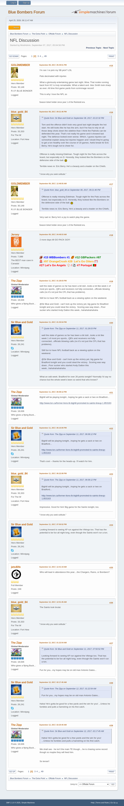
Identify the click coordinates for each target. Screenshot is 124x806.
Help (92, 803)
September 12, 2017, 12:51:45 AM (53, 602)
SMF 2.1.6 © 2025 (13, 803)
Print (111, 56)
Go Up (12, 772)
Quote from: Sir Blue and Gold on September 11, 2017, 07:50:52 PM (74, 649)
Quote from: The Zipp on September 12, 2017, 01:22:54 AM (70, 689)
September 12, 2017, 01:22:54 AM (53, 643)
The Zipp (16, 280)
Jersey (15, 234)
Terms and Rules (102, 803)
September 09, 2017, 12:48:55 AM (53, 184)
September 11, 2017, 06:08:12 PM (53, 392)
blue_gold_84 (19, 111)
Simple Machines (28, 803)
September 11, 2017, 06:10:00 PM (53, 428)
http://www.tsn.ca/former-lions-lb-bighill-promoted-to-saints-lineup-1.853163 (75, 403)
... (43, 56)
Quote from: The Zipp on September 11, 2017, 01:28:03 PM (70, 328)
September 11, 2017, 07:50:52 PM (53, 524)
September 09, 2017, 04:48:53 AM (53, 234)
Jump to (73, 784)
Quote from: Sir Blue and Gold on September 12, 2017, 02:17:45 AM (74, 731)
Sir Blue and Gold (22, 322)
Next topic (108, 48)
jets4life (16, 567)
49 (45, 56)
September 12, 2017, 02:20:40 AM (53, 725)
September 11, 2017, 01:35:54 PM (53, 322)
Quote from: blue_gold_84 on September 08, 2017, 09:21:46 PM (72, 190)
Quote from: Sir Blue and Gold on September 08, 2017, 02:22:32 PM (74, 118)
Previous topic (93, 48)
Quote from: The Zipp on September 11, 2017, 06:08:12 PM (70, 434)
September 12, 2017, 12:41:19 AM (53, 567)
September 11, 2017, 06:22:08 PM (53, 473)
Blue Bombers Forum (26, 12)
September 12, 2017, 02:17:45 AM (53, 682)
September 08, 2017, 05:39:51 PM (53, 65)
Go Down (13, 56)
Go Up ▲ (114, 803)
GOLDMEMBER (20, 65)
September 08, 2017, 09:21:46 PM (53, 112)
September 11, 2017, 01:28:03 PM (53, 281)
